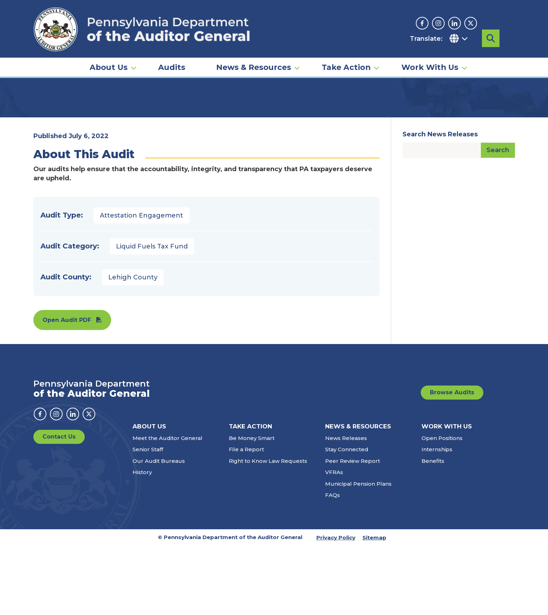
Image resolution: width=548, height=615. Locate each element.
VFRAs (334, 541)
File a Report (246, 518)
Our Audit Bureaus (159, 530)
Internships (436, 518)
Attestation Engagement (141, 285)
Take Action (346, 58)
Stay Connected (346, 518)
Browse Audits (452, 461)
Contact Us (59, 506)
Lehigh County (132, 346)
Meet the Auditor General (167, 507)
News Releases (346, 507)
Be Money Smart (252, 507)
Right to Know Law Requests (268, 530)
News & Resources (253, 58)
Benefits (432, 530)
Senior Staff (148, 518)
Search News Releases (440, 203)
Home (43, 107)
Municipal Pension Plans (358, 553)
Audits (171, 58)
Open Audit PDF (67, 389)
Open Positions (442, 507)
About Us (109, 58)
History (142, 541)
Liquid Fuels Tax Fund (152, 315)
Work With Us (429, 58)
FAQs (332, 564)
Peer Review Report (352, 530)
